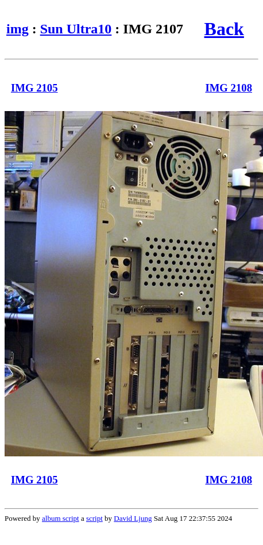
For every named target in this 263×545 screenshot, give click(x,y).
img (17, 28)
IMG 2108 (228, 88)
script (94, 518)
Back (224, 28)
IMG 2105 (34, 88)
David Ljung (133, 518)
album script (60, 518)
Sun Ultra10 (76, 28)
